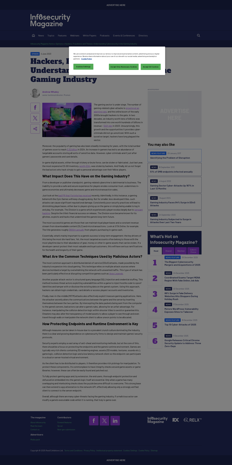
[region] (117, 61)
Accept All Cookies (150, 67)
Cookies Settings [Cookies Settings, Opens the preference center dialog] (83, 67)
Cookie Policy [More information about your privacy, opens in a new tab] (86, 59)
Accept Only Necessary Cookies (124, 67)
